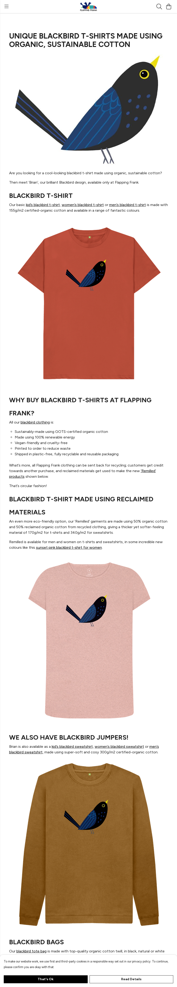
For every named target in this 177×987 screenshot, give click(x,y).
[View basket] (168, 6)
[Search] (159, 6)
